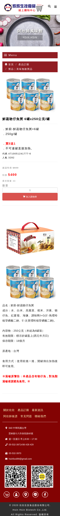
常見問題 (26, 416)
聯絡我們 (40, 416)
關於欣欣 (9, 410)
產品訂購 (23, 410)
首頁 (9, 64)
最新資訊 (37, 410)
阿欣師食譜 (10, 416)
